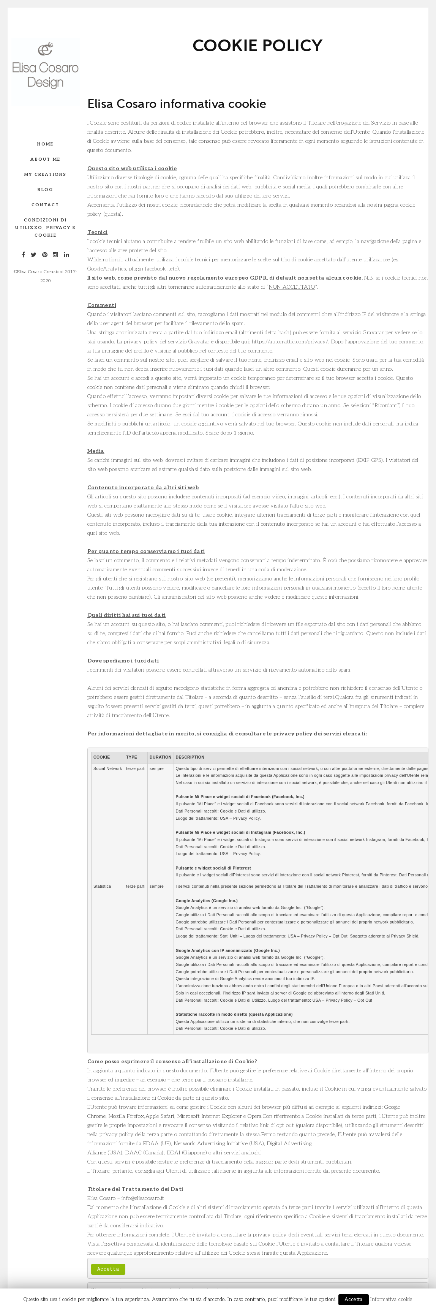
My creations (45, 174)
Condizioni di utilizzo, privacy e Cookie (45, 228)
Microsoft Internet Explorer (209, 1116)
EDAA (151, 1143)
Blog (45, 189)
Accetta (108, 1269)
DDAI (173, 1152)
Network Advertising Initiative (211, 1143)
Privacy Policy (246, 818)
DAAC (133, 1152)
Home (45, 144)
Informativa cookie (391, 1299)
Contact (45, 204)
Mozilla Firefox (126, 1116)
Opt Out (340, 936)
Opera (254, 1116)
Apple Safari (159, 1116)
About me (45, 159)
